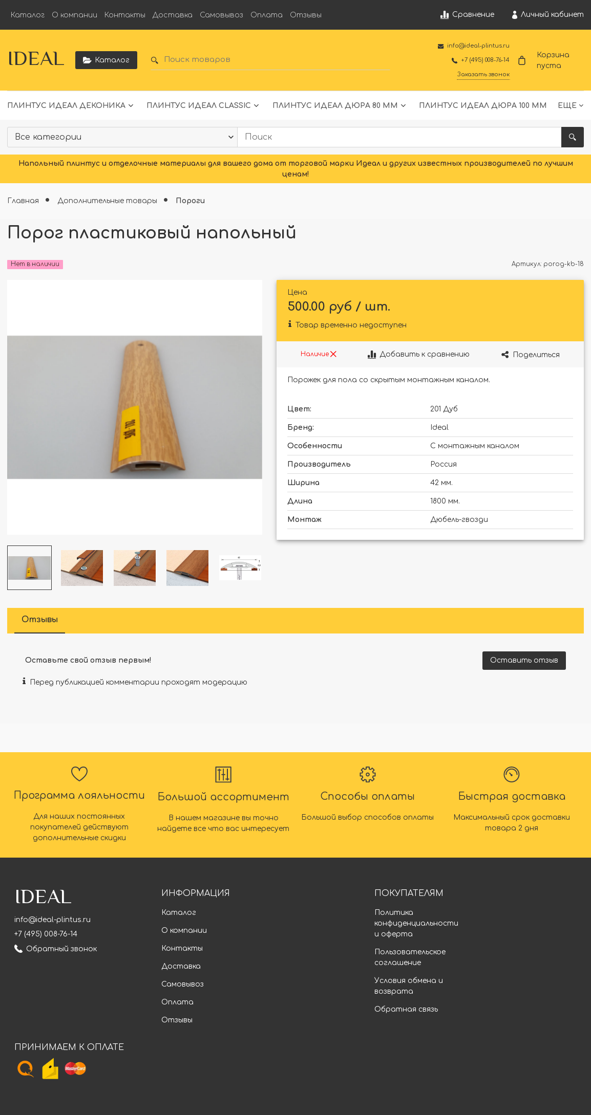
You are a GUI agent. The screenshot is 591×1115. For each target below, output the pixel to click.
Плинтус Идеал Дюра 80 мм (335, 106)
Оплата (266, 15)
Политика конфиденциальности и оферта (416, 923)
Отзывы (306, 15)
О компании (74, 15)
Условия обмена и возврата (408, 986)
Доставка (173, 15)
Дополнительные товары (108, 201)
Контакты (124, 15)
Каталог (28, 15)
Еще (567, 106)
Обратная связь (406, 1009)
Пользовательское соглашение (410, 957)
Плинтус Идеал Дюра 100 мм (483, 106)
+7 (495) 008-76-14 (45, 934)
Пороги (190, 201)
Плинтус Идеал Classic (198, 106)
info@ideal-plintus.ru (52, 920)
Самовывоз (221, 15)
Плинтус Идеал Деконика (66, 106)
